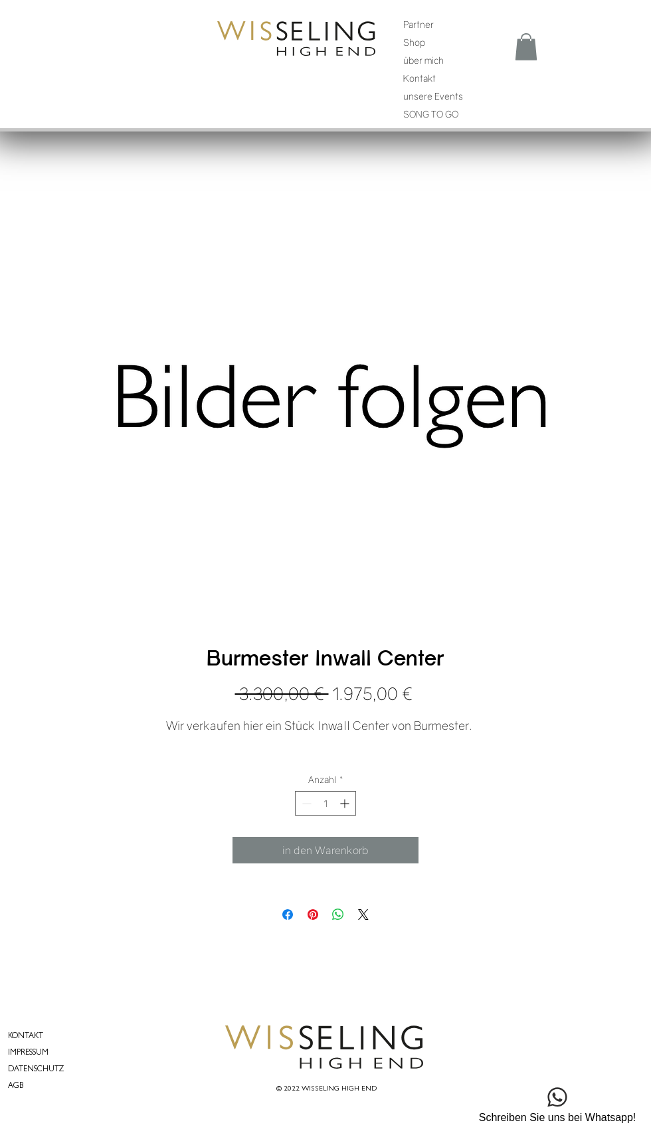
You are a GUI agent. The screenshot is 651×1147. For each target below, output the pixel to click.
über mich (423, 60)
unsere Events (433, 96)
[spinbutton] (325, 803)
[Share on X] (363, 915)
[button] (526, 46)
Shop (414, 42)
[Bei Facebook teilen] (288, 915)
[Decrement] (305, 803)
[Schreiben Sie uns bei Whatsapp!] (557, 1103)
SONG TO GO (430, 114)
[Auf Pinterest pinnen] (313, 915)
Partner (418, 24)
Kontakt (419, 78)
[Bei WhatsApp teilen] (338, 915)
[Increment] (345, 803)
